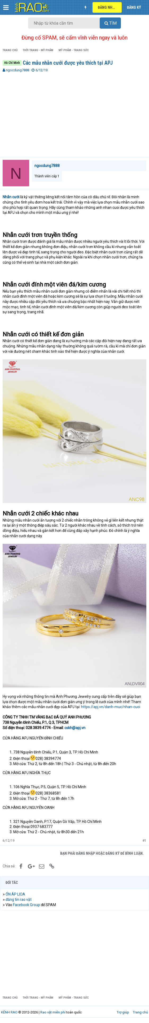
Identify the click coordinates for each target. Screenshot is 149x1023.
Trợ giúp (123, 1012)
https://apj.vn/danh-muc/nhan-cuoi (110, 707)
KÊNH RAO (9, 1012)
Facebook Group (26, 905)
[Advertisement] (74, 112)
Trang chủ (140, 1012)
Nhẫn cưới (11, 197)
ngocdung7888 (17, 70)
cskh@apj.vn (74, 728)
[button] (6, 7)
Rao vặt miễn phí (52, 1012)
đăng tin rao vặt (19, 899)
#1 (144, 841)
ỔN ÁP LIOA (15, 894)
